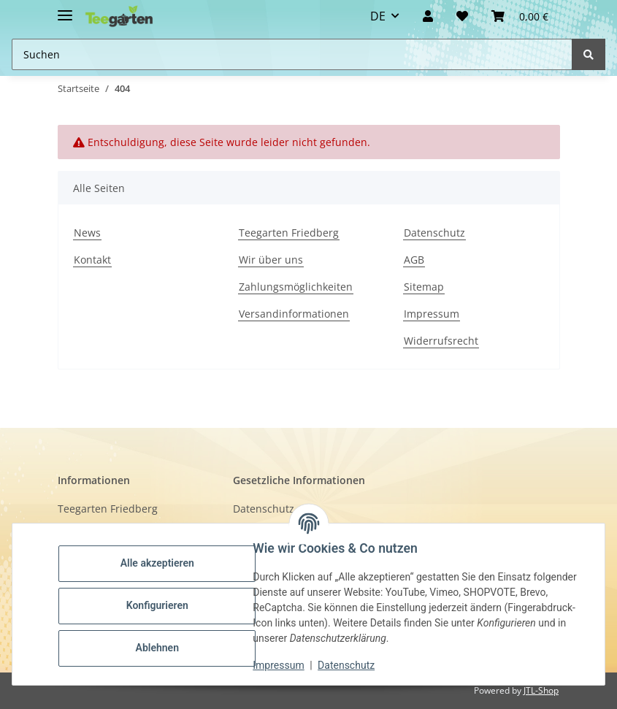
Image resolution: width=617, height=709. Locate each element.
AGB (414, 260)
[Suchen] (588, 54)
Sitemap (424, 287)
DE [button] (378, 16)
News (87, 232)
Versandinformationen (294, 314)
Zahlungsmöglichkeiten (296, 287)
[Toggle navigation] (65, 9)
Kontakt (92, 260)
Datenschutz (434, 232)
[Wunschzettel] (462, 16)
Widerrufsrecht (441, 341)
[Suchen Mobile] (292, 54)
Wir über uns (271, 260)
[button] (428, 16)
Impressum (431, 314)
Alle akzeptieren (160, 563)
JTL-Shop (541, 690)
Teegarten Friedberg (289, 232)
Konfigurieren (160, 605)
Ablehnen (160, 648)
